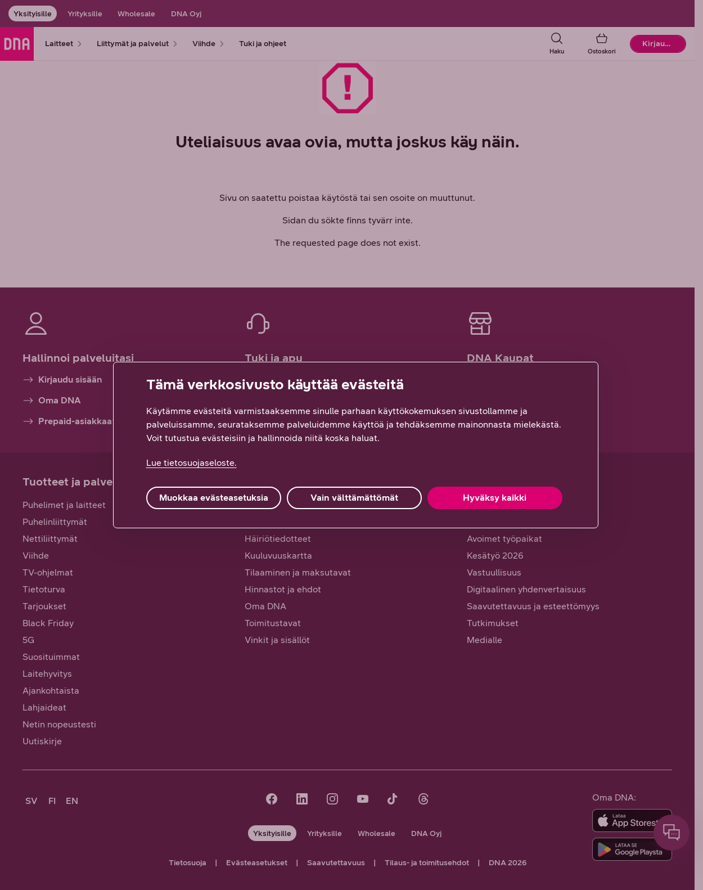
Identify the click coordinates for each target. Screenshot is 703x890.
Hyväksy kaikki (494, 497)
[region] (355, 445)
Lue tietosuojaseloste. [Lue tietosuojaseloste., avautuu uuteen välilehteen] (191, 462)
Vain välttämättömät (354, 497)
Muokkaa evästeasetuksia (213, 497)
